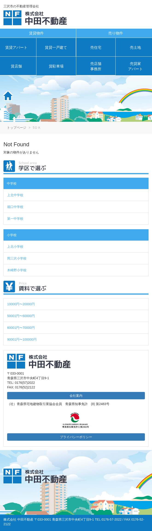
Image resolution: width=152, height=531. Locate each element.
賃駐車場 (56, 66)
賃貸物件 (36, 33)
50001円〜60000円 (21, 316)
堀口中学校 (15, 207)
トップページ (16, 127)
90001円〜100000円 (22, 339)
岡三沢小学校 (16, 258)
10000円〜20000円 (21, 304)
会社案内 (76, 395)
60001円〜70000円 (21, 328)
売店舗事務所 (95, 66)
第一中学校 (15, 218)
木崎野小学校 (16, 270)
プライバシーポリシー (76, 437)
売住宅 (95, 47)
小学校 (12, 235)
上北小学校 (15, 246)
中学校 (12, 183)
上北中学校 (15, 195)
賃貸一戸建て (56, 47)
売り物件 (115, 33)
